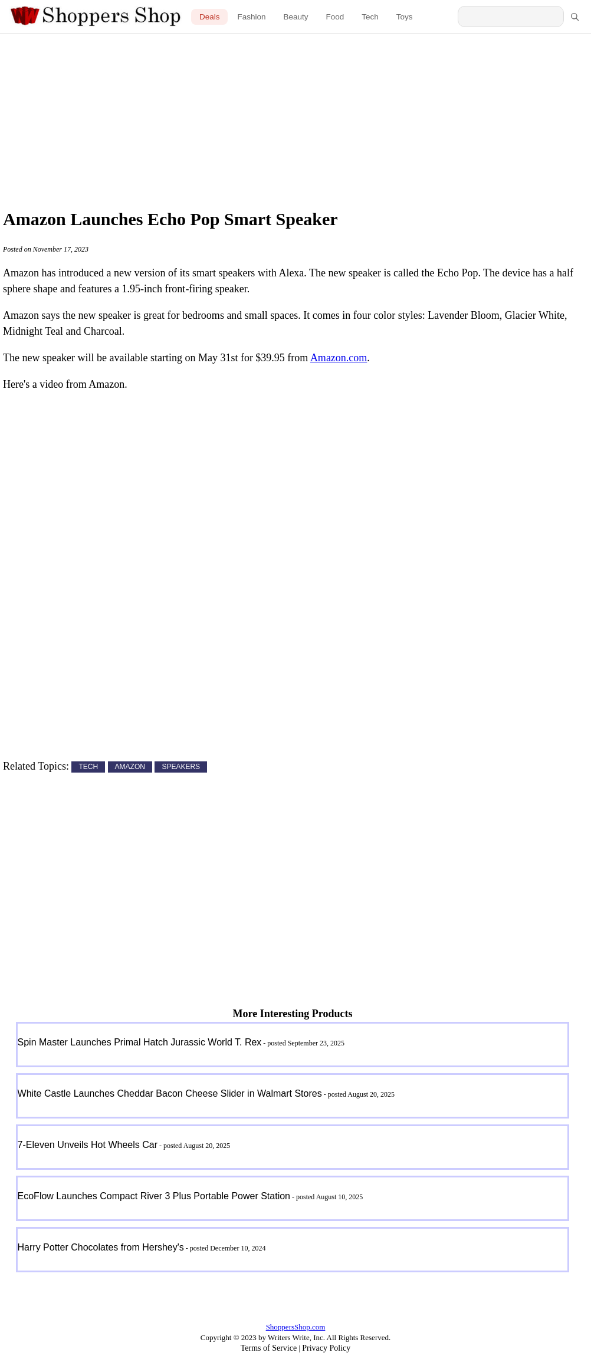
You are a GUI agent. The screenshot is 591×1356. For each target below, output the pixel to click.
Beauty (295, 16)
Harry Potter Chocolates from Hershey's (101, 1247)
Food (335, 16)
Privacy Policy (326, 1348)
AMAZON (130, 767)
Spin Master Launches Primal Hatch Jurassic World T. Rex (140, 1042)
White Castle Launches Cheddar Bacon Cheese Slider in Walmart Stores (170, 1093)
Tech (370, 16)
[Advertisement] (295, 118)
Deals (209, 16)
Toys (404, 16)
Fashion (251, 16)
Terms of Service (269, 1348)
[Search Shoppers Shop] (511, 16)
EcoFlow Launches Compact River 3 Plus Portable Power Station (154, 1196)
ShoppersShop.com (296, 1326)
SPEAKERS (181, 767)
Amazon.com (338, 358)
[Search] (574, 16)
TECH (88, 767)
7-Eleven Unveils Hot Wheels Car (87, 1145)
